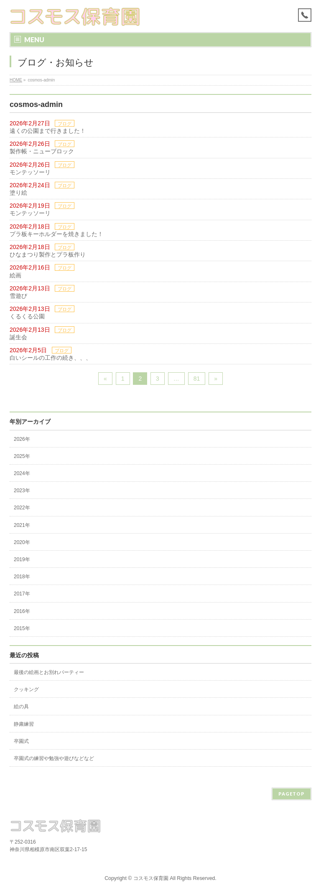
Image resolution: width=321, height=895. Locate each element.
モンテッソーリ (30, 172)
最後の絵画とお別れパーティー (49, 672)
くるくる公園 (27, 316)
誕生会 (18, 337)
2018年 (22, 577)
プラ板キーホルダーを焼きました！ (56, 234)
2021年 (22, 525)
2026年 (22, 439)
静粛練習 (24, 724)
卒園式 (21, 741)
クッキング (26, 689)
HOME (16, 80)
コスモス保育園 (150, 878)
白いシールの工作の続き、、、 (51, 357)
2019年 (22, 559)
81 (197, 378)
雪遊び (18, 295)
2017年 (22, 594)
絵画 (15, 275)
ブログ (64, 123)
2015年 (22, 628)
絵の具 (21, 706)
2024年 (22, 473)
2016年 (22, 611)
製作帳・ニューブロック (42, 151)
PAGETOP (291, 793)
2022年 (22, 508)
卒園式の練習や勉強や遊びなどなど (54, 758)
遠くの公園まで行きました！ (48, 130)
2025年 (22, 456)
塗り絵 (18, 192)
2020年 (22, 542)
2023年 (22, 490)
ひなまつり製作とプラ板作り (48, 254)
